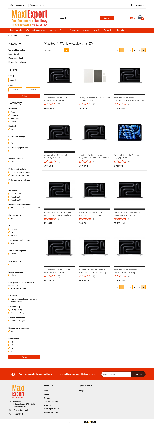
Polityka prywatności (52, 409)
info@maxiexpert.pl (20, 410)
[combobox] (56, 50)
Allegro (81, 391)
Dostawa (47, 398)
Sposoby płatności (51, 412)
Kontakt (120, 30)
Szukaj (24, 96)
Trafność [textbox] (48, 50)
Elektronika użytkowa (79, 30)
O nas (46, 391)
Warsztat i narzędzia (35, 30)
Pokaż (24, 357)
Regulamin (48, 405)
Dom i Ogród (13, 54)
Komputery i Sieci (57, 30)
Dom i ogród (16, 30)
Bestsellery (109, 30)
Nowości (96, 30)
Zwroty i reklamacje (51, 402)
